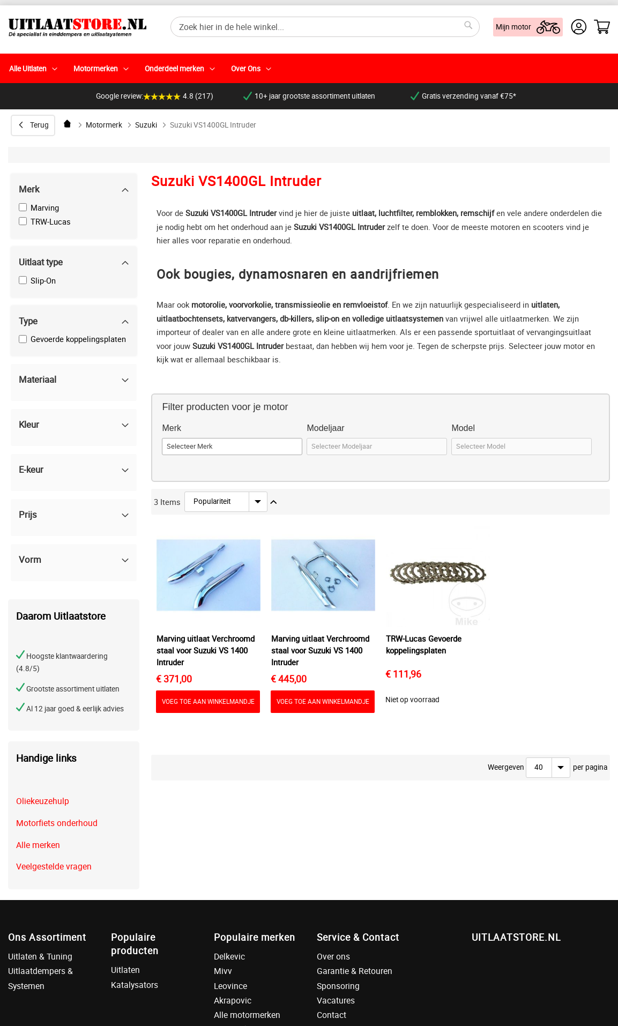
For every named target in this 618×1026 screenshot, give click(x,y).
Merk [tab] (29, 189)
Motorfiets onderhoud (57, 823)
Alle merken (38, 845)
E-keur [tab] (31, 469)
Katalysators (134, 985)
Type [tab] (28, 321)
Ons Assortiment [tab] (47, 937)
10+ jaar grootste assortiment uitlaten (309, 96)
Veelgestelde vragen (54, 866)
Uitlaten (125, 970)
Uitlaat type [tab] (41, 262)
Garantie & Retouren (354, 971)
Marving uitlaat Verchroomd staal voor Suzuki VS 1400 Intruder (206, 650)
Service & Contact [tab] (358, 937)
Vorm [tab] (30, 559)
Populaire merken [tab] (254, 937)
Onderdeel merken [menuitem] (174, 68)
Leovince (230, 986)
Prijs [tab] (28, 514)
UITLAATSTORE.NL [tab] (516, 937)
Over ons (333, 956)
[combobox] (325, 27)
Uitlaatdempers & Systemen (40, 978)
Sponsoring (338, 986)
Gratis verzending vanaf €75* (463, 96)
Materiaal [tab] (37, 379)
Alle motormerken (247, 1015)
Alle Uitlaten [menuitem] (28, 68)
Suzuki (146, 125)
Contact (331, 1015)
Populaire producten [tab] (135, 944)
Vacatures (336, 1000)
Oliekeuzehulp (42, 801)
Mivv (223, 971)
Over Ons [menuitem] (245, 68)
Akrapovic (232, 1000)
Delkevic (229, 956)
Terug (39, 125)
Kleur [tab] (29, 424)
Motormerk (104, 125)
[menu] (309, 68)
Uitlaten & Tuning (40, 956)
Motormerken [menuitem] (95, 68)
